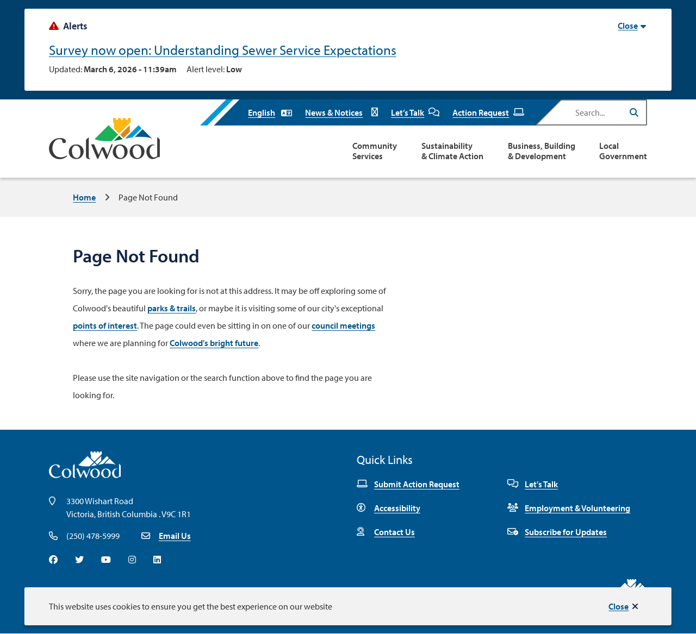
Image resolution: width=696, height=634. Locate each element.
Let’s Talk (415, 112)
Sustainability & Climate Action (452, 151)
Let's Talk (532, 484)
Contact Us (386, 531)
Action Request (488, 112)
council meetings (343, 325)
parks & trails (171, 308)
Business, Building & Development (541, 151)
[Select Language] (270, 112)
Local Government (623, 151)
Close (618, 606)
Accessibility (388, 508)
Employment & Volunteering (568, 508)
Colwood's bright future (214, 342)
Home (84, 197)
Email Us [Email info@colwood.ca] (175, 535)
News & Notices (341, 112)
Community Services (374, 151)
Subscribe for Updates (557, 531)
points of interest (105, 325)
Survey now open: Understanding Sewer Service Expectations (222, 49)
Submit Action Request (408, 484)
